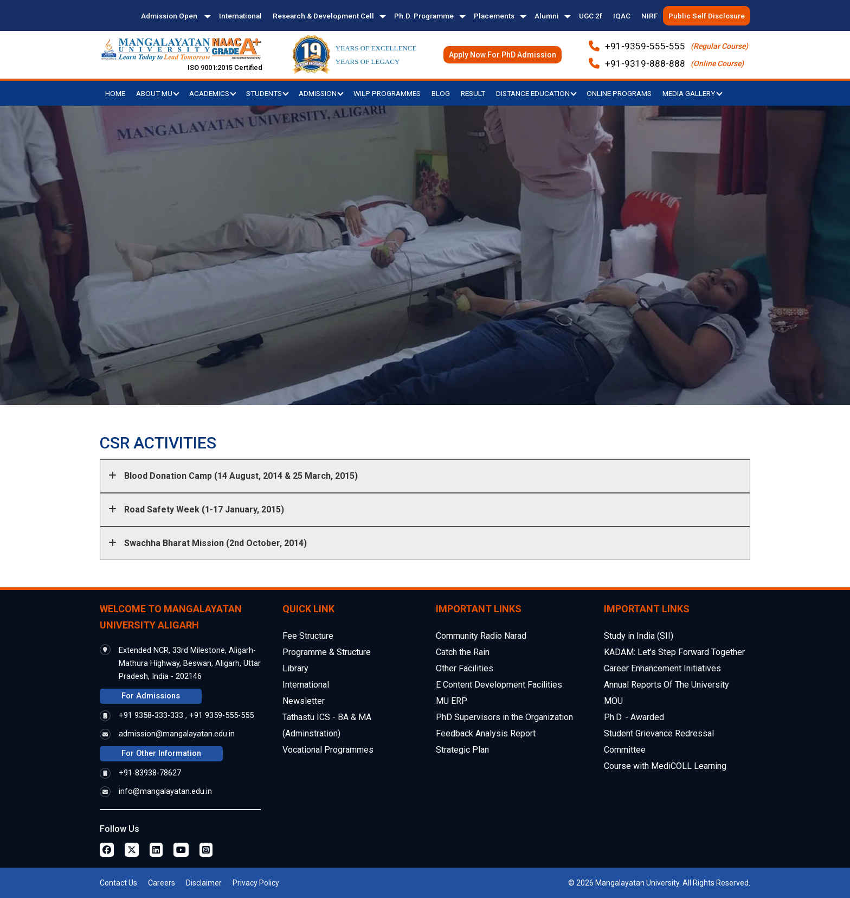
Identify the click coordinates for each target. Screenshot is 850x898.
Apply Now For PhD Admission (502, 54)
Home (115, 93)
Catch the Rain (463, 652)
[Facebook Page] (106, 849)
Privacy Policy (256, 882)
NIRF (649, 15)
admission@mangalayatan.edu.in (177, 734)
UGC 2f (590, 15)
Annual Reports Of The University (666, 684)
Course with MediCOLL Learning (665, 766)
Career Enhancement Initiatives (662, 668)
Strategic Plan (462, 750)
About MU (157, 93)
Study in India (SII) (638, 636)
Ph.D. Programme (424, 15)
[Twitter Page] (131, 849)
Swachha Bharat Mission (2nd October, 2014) (207, 543)
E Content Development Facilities (499, 684)
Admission (321, 93)
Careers (161, 882)
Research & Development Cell (323, 15)
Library (295, 668)
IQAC (621, 15)
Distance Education (536, 93)
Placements (494, 15)
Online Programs (619, 93)
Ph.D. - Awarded (634, 717)
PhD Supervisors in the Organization (504, 717)
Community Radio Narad (481, 636)
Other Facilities (464, 668)
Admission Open (170, 15)
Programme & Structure (326, 652)
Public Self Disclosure (706, 15)
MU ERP (451, 701)
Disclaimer (204, 882)
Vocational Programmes (328, 750)
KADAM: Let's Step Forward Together (674, 652)
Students (267, 93)
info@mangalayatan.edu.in (165, 791)
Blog (441, 93)
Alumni (547, 15)
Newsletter (303, 701)
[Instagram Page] (206, 849)
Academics (212, 93)
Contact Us (118, 882)
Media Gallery (692, 93)
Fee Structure (307, 636)
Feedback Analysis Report (486, 733)
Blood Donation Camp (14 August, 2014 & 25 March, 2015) (233, 476)
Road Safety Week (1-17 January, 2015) (196, 509)
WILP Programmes (387, 93)
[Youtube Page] (181, 849)
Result (473, 93)
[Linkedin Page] (156, 849)
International (240, 15)
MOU (613, 701)
